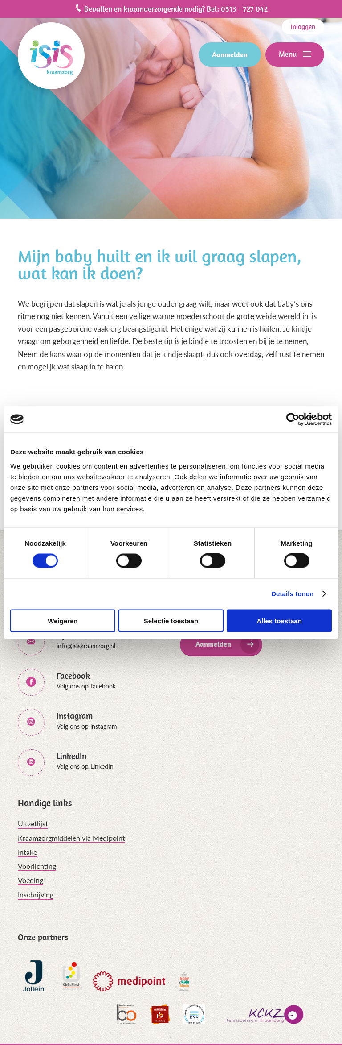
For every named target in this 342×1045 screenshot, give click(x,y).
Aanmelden (230, 54)
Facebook (73, 675)
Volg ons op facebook (86, 686)
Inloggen (303, 26)
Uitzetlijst (33, 823)
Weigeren (62, 620)
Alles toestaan (279, 620)
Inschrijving (35, 894)
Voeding (30, 880)
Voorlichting (37, 866)
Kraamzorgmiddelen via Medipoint (71, 838)
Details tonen (292, 593)
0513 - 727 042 (244, 9)
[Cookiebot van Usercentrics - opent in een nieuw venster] (293, 419)
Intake (27, 852)
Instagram (75, 716)
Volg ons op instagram (87, 726)
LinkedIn (71, 756)
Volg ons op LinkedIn (85, 766)
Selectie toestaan (171, 620)
